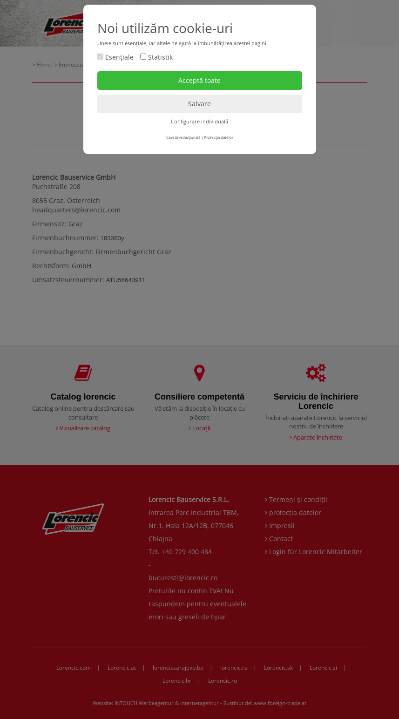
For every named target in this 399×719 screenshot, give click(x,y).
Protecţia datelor (218, 137)
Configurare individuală (199, 121)
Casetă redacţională (183, 137)
